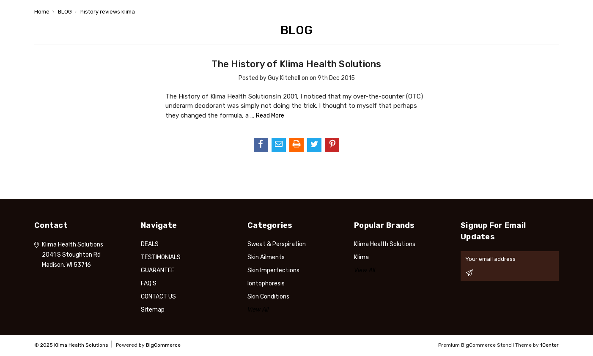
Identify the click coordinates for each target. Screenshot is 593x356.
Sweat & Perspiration (276, 244)
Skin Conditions (268, 296)
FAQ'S (148, 283)
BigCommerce (163, 345)
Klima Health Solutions (384, 244)
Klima (361, 257)
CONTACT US (158, 296)
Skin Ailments (266, 257)
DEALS (150, 244)
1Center (549, 345)
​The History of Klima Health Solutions (296, 64)
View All (258, 309)
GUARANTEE (158, 270)
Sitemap (153, 309)
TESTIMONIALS (161, 257)
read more (270, 115)
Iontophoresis (266, 283)
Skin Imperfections (273, 270)
